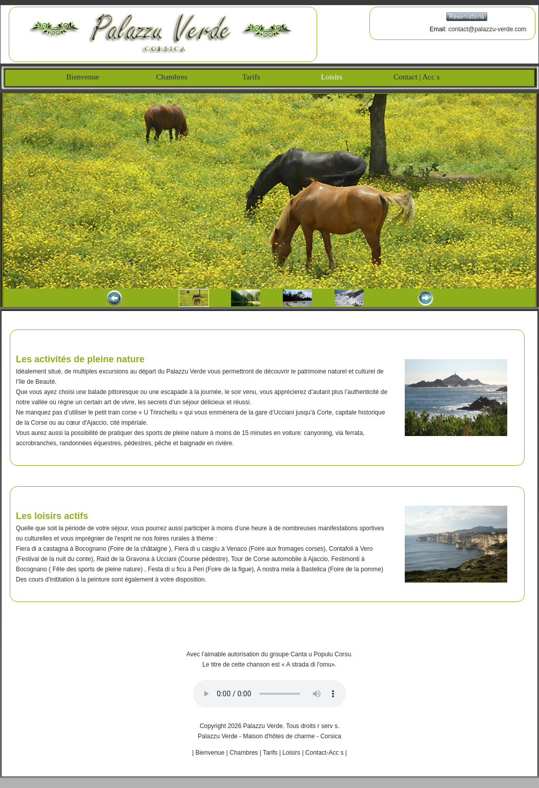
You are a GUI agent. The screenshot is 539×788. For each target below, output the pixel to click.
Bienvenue (76, 77)
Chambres (170, 77)
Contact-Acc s (324, 752)
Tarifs (251, 77)
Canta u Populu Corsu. (322, 654)
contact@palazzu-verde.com (487, 29)
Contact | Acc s (415, 77)
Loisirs (328, 77)
